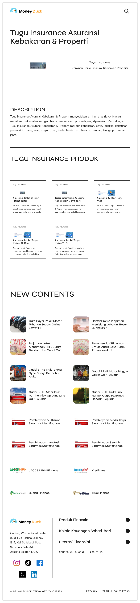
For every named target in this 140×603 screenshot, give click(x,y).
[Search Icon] (126, 11)
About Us (96, 552)
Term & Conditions (116, 591)
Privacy (91, 591)
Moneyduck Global (72, 552)
